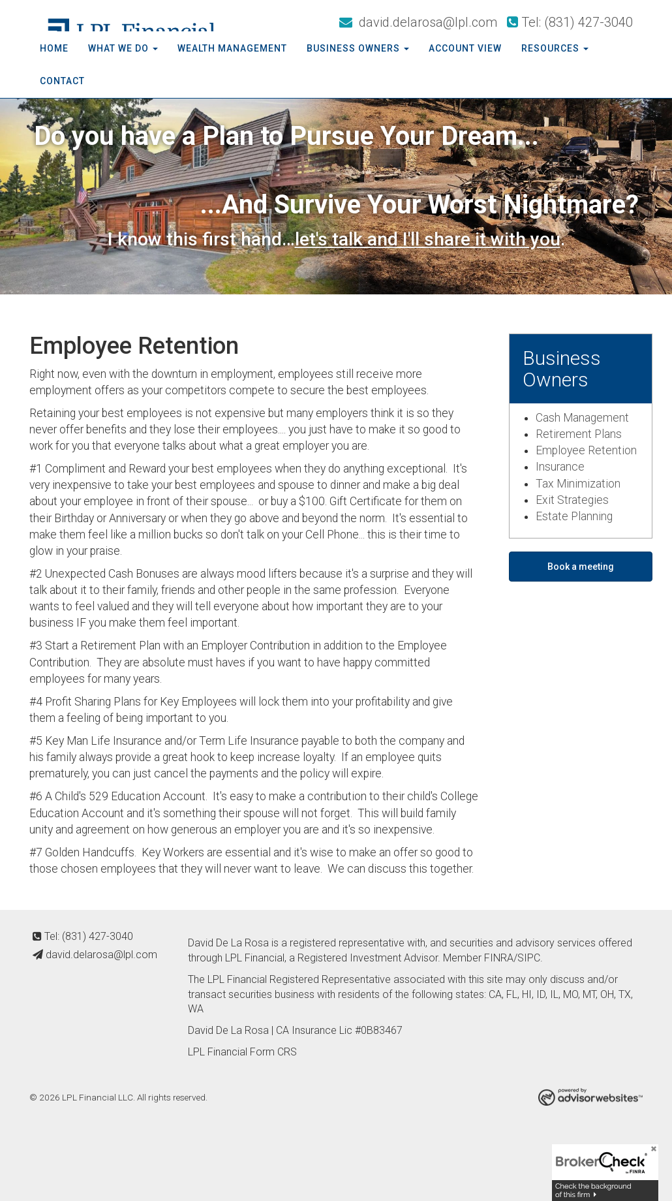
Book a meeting (580, 566)
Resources (550, 48)
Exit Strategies (572, 500)
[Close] (649, 1153)
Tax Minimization (578, 483)
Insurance (560, 466)
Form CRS (273, 1052)
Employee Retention (586, 450)
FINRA (498, 958)
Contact (62, 81)
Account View (465, 48)
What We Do (118, 48)
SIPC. (530, 958)
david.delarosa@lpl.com (418, 22)
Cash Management (582, 417)
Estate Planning (574, 516)
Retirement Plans (579, 434)
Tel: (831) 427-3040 (570, 22)
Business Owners (353, 48)
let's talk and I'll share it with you (427, 239)
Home (54, 48)
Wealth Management (232, 48)
